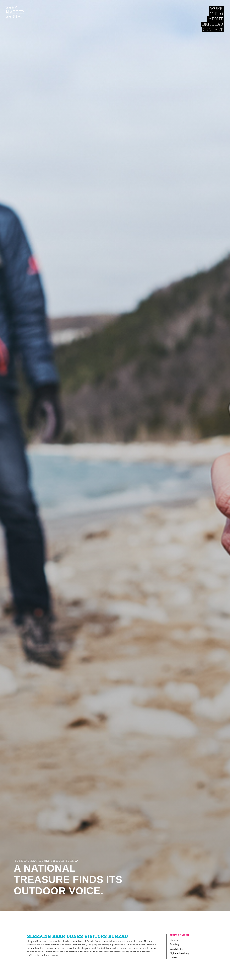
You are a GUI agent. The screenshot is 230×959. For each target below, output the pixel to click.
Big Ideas (212, 24)
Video (216, 13)
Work (216, 8)
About (215, 19)
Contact (213, 29)
